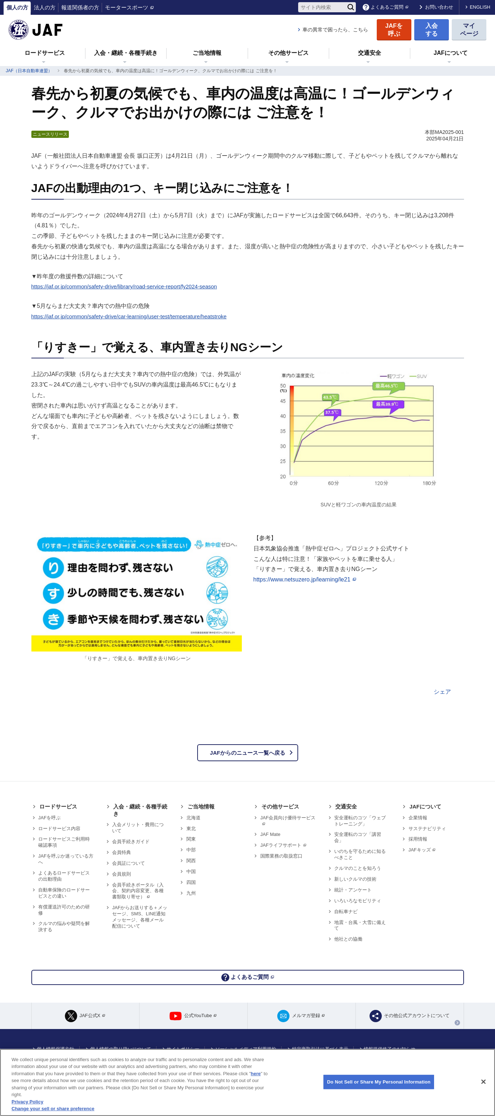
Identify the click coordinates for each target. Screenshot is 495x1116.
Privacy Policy (27, 1101)
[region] (247, 1082)
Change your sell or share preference (53, 1108)
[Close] (483, 1082)
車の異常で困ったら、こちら (335, 29)
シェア (442, 692)
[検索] (351, 7)
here (256, 1073)
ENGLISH (480, 7)
